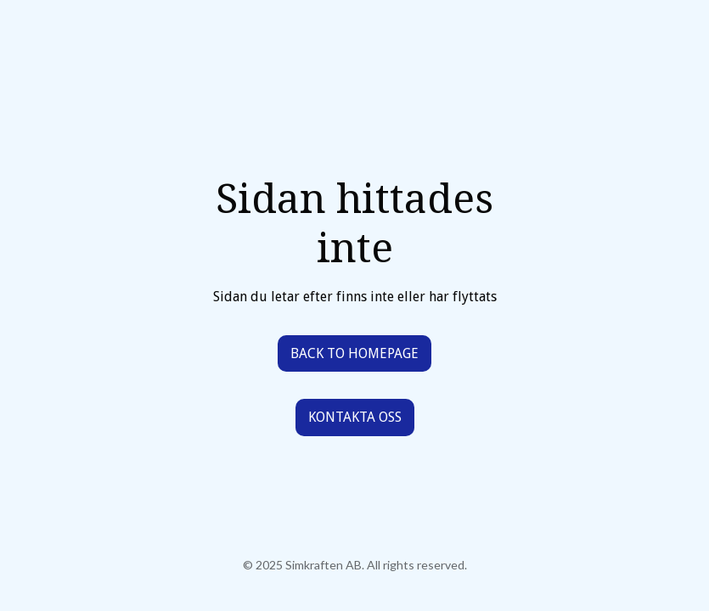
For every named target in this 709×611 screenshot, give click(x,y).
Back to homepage (354, 353)
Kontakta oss (355, 417)
